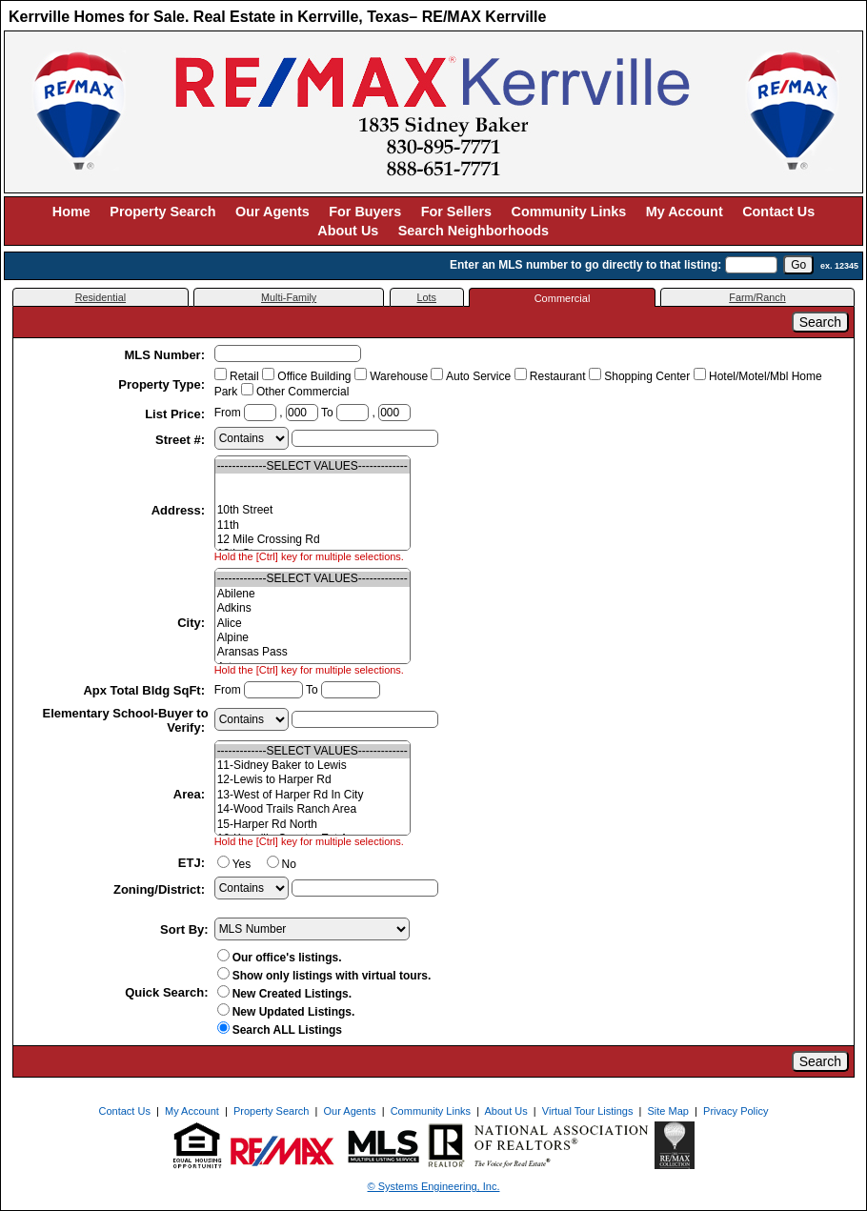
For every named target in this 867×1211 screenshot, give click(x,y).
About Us (347, 230)
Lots (426, 297)
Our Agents (272, 211)
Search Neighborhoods (473, 230)
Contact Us (778, 211)
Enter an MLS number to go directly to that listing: (585, 265)
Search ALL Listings (279, 1030)
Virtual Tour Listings (588, 1111)
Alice (312, 623)
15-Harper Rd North (312, 824)
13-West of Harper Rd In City (312, 795)
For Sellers (456, 211)
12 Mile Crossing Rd (312, 540)
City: (193, 623)
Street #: (182, 440)
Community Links (569, 211)
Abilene (312, 594)
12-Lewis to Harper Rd (312, 780)
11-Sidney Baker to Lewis (312, 765)
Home (71, 211)
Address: (180, 510)
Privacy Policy (735, 1111)
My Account (684, 211)
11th (312, 525)
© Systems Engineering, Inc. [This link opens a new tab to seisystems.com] (434, 1186)
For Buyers (365, 211)
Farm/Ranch (757, 297)
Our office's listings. (279, 957)
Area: (191, 794)
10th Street (312, 510)
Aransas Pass (312, 652)
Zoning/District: (161, 889)
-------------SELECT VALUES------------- (312, 466)
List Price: (176, 414)
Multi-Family (288, 297)
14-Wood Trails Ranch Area (312, 809)
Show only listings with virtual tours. (324, 975)
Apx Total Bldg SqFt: (145, 690)
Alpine (312, 638)
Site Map (668, 1111)
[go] (798, 264)
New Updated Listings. (286, 1012)
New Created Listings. (284, 993)
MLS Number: (167, 355)
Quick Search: (166, 992)
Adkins (312, 608)
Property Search (162, 211)
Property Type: (163, 384)
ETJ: (193, 863)
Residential (100, 297)
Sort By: (184, 929)
